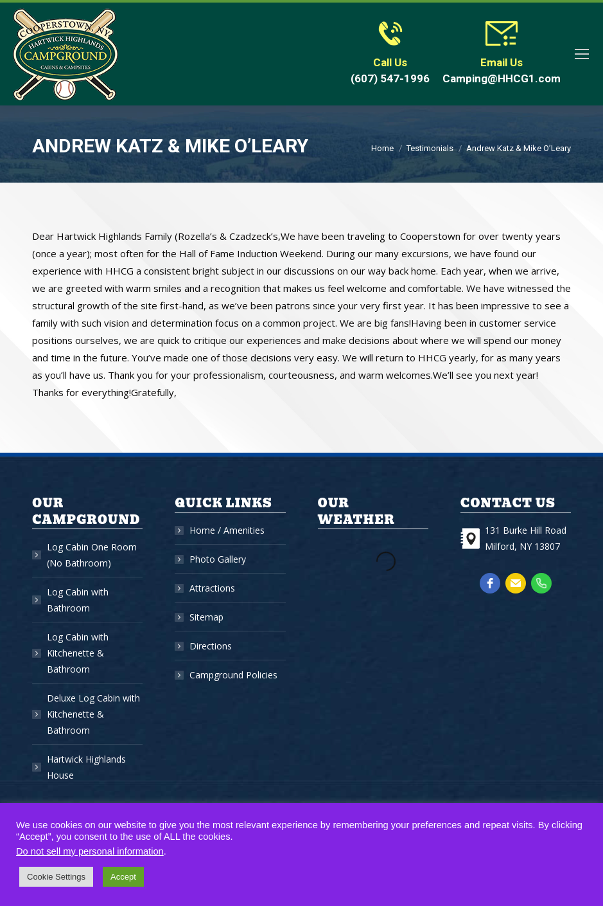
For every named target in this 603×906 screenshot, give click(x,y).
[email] (515, 583)
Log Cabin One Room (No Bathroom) (92, 555)
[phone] (541, 583)
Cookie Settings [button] (56, 877)
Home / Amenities (227, 530)
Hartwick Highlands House (86, 767)
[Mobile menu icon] (581, 54)
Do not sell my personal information (90, 851)
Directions (210, 646)
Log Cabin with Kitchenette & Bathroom (78, 653)
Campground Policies (233, 675)
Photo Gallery (217, 559)
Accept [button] (123, 877)
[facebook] (490, 583)
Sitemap (206, 617)
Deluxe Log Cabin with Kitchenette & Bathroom (93, 714)
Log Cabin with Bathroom (78, 600)
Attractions (212, 588)
